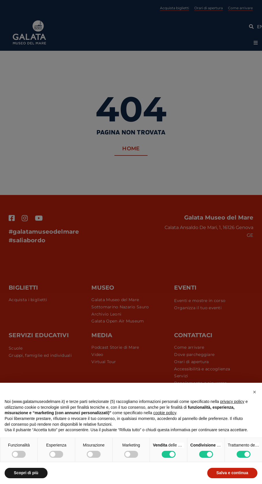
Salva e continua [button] (232, 472)
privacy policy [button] (232, 401)
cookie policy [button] (164, 412)
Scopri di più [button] (26, 472)
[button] (254, 392)
